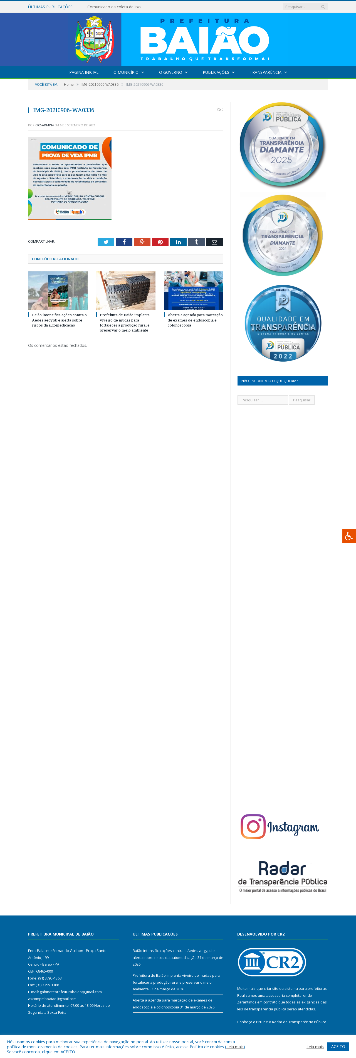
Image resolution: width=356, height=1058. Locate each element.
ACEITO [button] (338, 1046)
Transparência (265, 72)
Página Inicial (83, 72)
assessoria (275, 995)
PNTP (260, 1021)
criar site (271, 988)
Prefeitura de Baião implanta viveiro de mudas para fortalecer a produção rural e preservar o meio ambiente (125, 322)
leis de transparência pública (261, 1009)
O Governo (170, 72)
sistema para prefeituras (306, 988)
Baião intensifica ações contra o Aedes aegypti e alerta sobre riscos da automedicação (59, 319)
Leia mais (235, 1046)
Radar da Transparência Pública (299, 1021)
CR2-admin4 (44, 125)
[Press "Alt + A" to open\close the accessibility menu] (349, 536)
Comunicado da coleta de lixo (114, 6)
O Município (126, 72)
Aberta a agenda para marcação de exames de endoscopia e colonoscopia (195, 319)
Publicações (216, 72)
